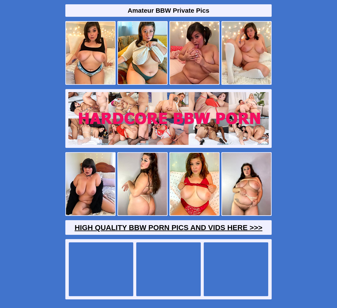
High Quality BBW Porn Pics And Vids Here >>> (168, 227)
